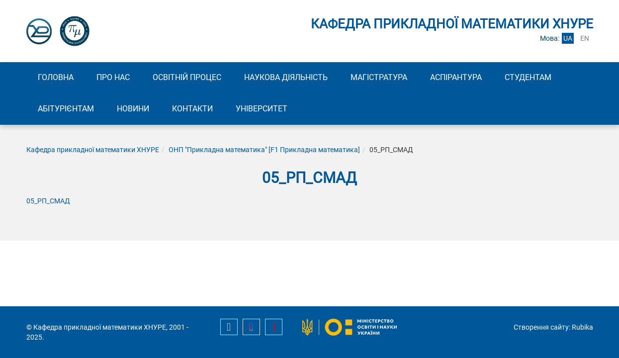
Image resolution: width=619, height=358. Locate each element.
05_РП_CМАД (48, 201)
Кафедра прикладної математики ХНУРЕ (92, 150)
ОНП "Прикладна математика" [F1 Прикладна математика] (264, 150)
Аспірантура (456, 77)
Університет (261, 108)
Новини (133, 108)
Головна (56, 77)
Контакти (192, 108)
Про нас (113, 77)
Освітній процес (187, 77)
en (584, 38)
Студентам (528, 77)
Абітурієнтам (66, 108)
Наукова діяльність (286, 77)
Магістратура (379, 77)
